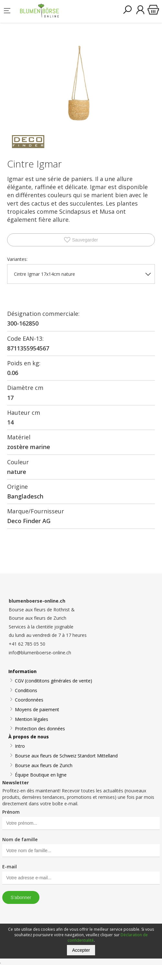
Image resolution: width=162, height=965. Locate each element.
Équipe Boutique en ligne (41, 775)
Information (22, 671)
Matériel (18, 437)
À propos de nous (28, 737)
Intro (20, 746)
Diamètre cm (25, 387)
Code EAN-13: (25, 338)
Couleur (18, 462)
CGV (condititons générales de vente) (53, 681)
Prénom (11, 812)
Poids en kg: (23, 363)
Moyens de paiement (37, 709)
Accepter (81, 950)
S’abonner (21, 897)
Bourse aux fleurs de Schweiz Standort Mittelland (66, 756)
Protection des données (40, 728)
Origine (17, 486)
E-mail (9, 866)
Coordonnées (29, 700)
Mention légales (31, 719)
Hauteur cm (23, 412)
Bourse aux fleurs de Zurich (43, 765)
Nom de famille (20, 839)
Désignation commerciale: (43, 313)
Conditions (26, 690)
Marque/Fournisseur (35, 511)
